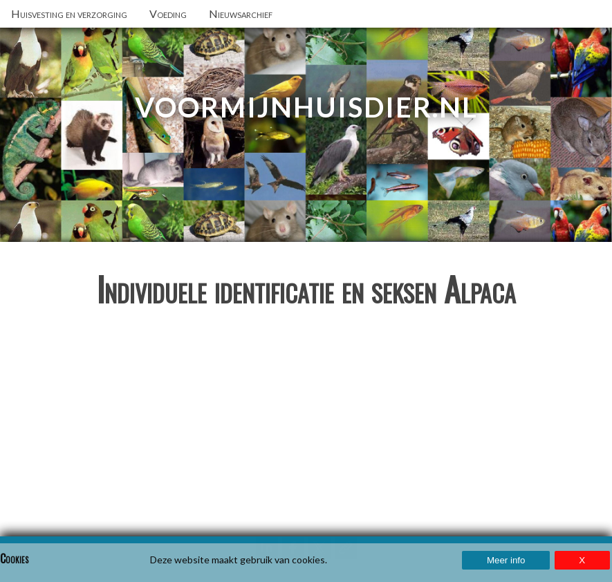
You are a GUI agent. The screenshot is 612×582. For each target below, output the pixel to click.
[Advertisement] (306, 427)
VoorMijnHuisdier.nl (306, 107)
